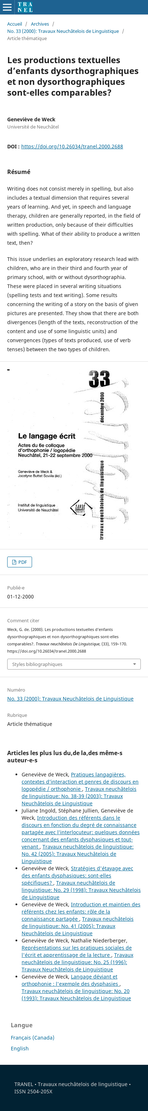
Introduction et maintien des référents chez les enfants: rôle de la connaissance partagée (81, 911)
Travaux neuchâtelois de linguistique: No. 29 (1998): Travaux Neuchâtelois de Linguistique (81, 890)
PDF (22, 562)
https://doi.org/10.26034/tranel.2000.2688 (72, 146)
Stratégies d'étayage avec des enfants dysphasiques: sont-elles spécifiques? (77, 875)
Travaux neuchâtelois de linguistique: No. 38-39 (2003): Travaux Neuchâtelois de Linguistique (79, 796)
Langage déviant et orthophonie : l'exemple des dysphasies (71, 980)
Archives (40, 24)
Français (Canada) (32, 1037)
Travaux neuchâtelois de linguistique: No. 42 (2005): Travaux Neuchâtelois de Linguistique (78, 853)
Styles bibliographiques (37, 664)
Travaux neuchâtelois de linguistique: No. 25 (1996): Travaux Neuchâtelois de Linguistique (77, 962)
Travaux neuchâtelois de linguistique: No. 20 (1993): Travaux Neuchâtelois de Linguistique (76, 995)
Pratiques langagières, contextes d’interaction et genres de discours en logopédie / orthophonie (80, 781)
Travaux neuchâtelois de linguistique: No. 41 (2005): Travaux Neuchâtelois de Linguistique (78, 926)
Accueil (14, 24)
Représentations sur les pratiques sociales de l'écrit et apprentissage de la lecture (77, 951)
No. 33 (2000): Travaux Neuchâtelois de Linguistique (63, 31)
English (20, 1048)
